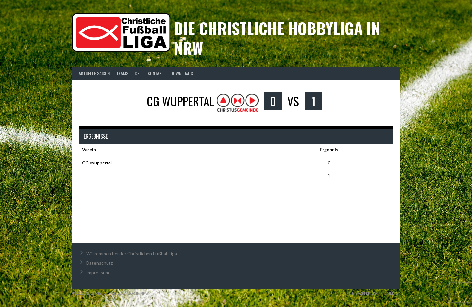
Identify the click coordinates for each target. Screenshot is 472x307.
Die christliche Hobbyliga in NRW (277, 37)
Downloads (181, 73)
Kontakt (156, 73)
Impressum (97, 272)
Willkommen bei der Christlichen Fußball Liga (131, 253)
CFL (138, 73)
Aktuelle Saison (94, 73)
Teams (122, 73)
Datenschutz (99, 263)
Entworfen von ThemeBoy (374, 293)
